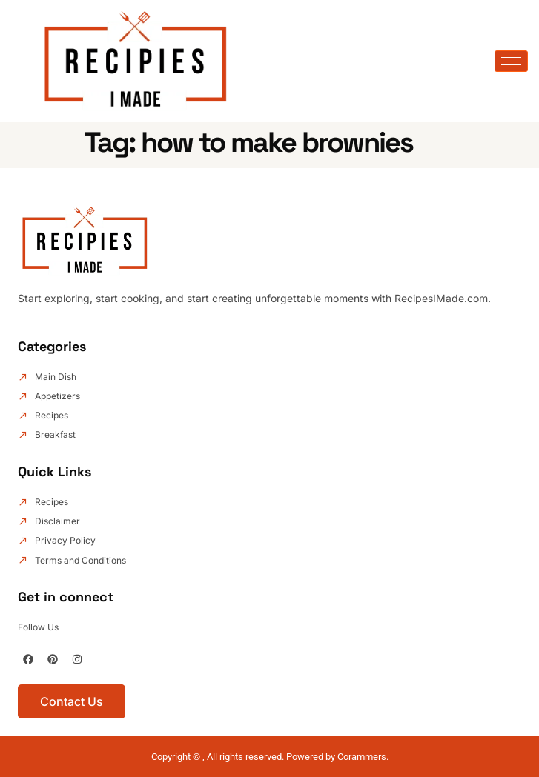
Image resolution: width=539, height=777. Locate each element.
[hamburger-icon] (511, 61)
